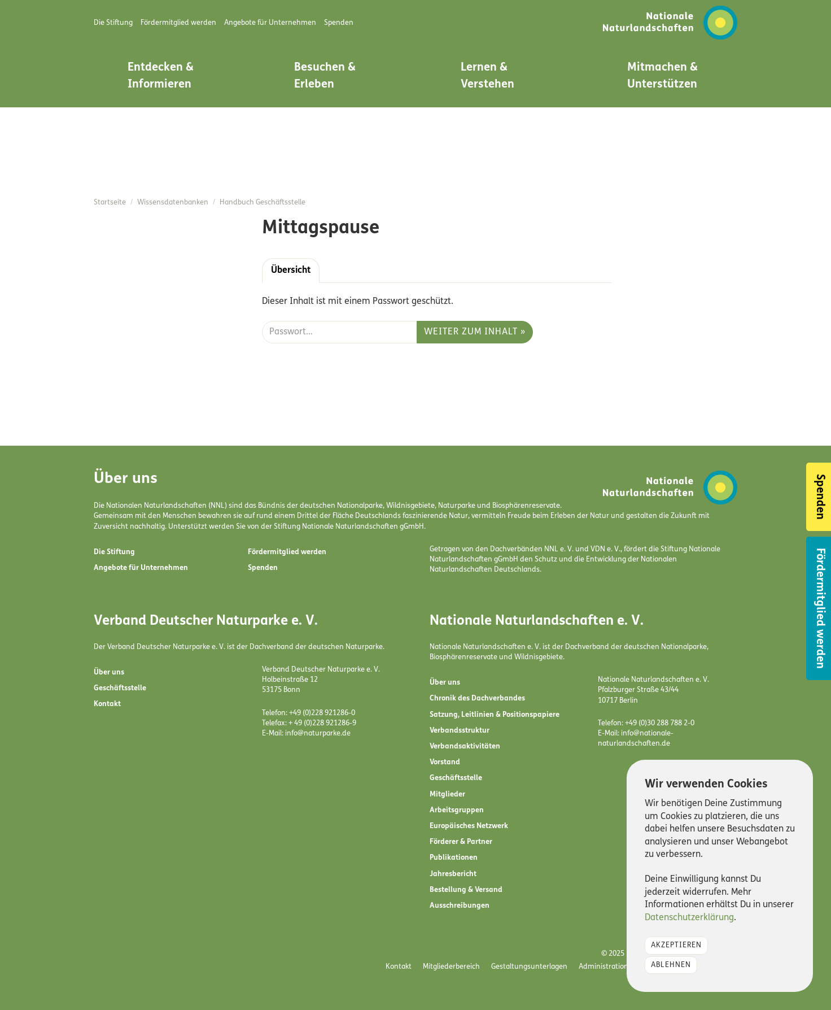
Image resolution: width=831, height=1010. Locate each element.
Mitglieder (447, 794)
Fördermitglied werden (287, 552)
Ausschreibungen (459, 905)
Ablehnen (671, 965)
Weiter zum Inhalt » (475, 332)
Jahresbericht (453, 874)
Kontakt (107, 704)
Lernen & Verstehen (487, 76)
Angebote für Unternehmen (141, 568)
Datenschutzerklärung (689, 917)
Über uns (109, 672)
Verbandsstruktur (459, 730)
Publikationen (454, 857)
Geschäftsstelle (120, 688)
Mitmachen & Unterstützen (662, 76)
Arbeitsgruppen (457, 810)
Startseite (110, 202)
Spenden (263, 568)
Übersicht (290, 270)
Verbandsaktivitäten (465, 746)
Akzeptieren (676, 945)
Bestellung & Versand (466, 890)
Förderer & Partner (461, 842)
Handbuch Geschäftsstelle (262, 202)
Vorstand (445, 762)
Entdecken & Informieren (161, 76)
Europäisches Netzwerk (469, 826)
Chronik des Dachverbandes (477, 698)
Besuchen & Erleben (325, 76)
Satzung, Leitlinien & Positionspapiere (494, 715)
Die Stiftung (114, 552)
